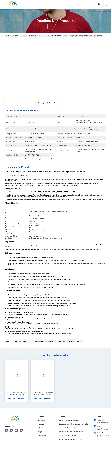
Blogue (40, 432)
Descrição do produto (47, 103)
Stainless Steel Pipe (22, 341)
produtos (15, 36)
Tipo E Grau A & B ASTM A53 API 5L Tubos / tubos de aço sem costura (42, 393)
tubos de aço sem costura (29, 36)
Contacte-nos (42, 435)
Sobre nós (41, 420)
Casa (8, 36)
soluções (41, 428)
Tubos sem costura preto (43, 341)
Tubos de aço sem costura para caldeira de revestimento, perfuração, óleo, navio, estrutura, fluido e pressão (16, 393)
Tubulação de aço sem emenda (70, 341)
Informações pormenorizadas (18, 103)
